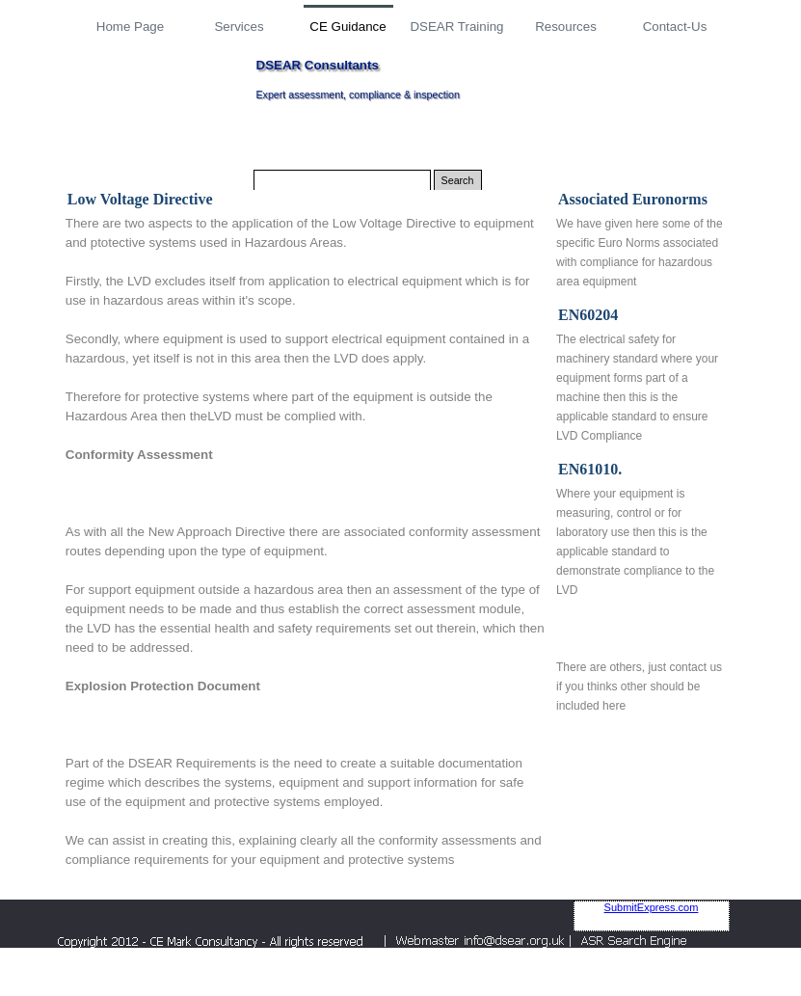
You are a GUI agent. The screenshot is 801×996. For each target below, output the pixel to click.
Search (457, 180)
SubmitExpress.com (651, 907)
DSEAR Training (456, 26)
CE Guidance (347, 26)
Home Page (130, 26)
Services (238, 26)
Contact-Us (675, 26)
